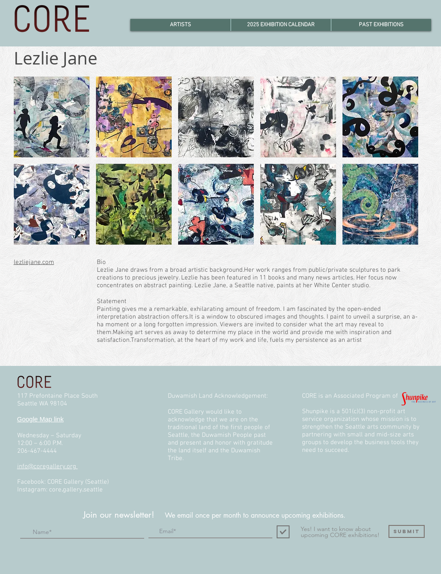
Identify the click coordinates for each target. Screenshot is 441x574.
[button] (51, 117)
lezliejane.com (34, 262)
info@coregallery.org (47, 466)
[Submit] (407, 531)
